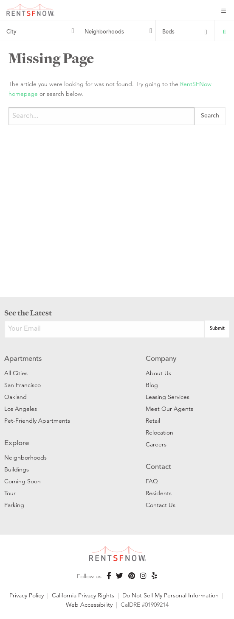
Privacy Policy (26, 595)
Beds (168, 32)
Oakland (15, 397)
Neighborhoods (104, 32)
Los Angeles (20, 409)
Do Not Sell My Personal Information (170, 595)
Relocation (159, 432)
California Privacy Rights (83, 595)
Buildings (16, 469)
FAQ (152, 481)
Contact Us (160, 505)
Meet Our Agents (169, 409)
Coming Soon (22, 481)
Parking (14, 505)
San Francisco (22, 385)
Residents (159, 493)
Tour (10, 493)
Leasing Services (167, 397)
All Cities (16, 373)
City (11, 32)
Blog (152, 385)
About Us (158, 373)
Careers (156, 444)
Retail (153, 420)
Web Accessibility (89, 604)
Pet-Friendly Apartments (37, 420)
